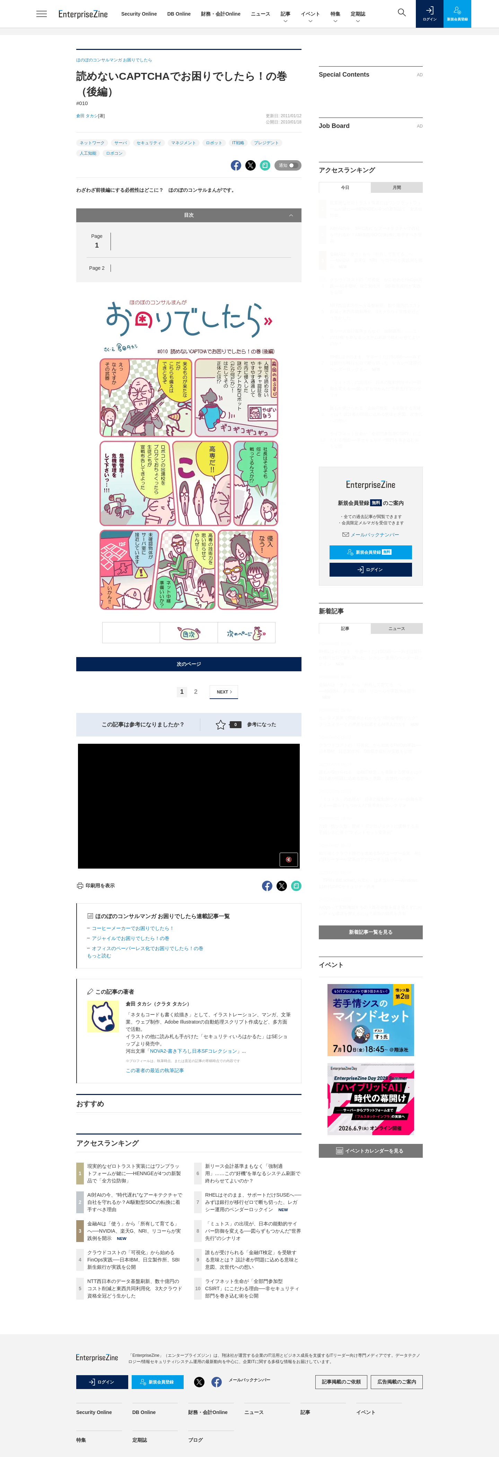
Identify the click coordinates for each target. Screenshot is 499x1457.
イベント (310, 14)
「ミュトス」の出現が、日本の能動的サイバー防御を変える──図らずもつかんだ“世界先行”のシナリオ (253, 1231)
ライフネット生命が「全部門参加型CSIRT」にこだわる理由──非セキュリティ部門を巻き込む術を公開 (252, 1288)
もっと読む (99, 955)
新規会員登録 (369, 552)
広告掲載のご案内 (396, 1382)
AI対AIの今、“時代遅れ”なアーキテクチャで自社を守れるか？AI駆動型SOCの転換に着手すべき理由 (134, 1202)
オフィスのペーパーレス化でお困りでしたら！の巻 (147, 948)
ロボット (214, 142)
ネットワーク (92, 142)
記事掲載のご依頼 (341, 1382)
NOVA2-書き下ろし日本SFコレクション (193, 1051)
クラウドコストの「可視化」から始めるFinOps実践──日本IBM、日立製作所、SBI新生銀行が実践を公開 (133, 1260)
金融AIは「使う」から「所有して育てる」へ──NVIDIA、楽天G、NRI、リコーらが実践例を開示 (134, 1231)
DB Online (179, 14)
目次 (239, 215)
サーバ (120, 142)
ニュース (260, 14)
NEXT (225, 692)
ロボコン (114, 153)
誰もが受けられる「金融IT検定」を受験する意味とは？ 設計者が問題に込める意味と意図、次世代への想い (252, 1260)
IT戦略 (238, 142)
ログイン (370, 569)
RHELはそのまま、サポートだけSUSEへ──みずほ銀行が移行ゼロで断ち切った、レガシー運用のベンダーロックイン (253, 1202)
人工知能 (88, 153)
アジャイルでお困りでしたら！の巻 (130, 938)
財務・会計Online (220, 14)
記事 (285, 14)
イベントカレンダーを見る (369, 1150)
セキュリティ (149, 142)
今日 (345, 187)
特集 (335, 14)
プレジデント (266, 142)
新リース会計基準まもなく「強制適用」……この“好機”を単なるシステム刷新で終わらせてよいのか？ (252, 1173)
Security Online (139, 14)
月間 (397, 187)
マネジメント (183, 142)
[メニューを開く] (41, 14)
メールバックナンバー (370, 534)
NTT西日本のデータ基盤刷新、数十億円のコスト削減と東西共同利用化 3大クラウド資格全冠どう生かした (134, 1288)
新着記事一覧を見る (371, 932)
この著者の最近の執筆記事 (155, 1070)
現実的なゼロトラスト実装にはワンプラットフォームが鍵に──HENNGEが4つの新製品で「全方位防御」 (134, 1173)
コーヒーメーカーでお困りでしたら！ (133, 928)
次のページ (189, 664)
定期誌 (358, 14)
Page (96, 268)
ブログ (195, 1440)
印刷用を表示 (95, 885)
